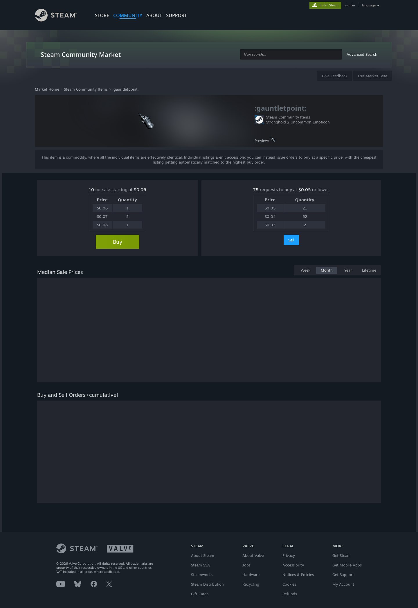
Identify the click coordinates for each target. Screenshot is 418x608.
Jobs (246, 565)
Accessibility (293, 565)
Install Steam (329, 5)
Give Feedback (334, 75)
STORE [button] (102, 15)
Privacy (288, 555)
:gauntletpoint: (125, 89)
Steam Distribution (207, 584)
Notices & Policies (298, 574)
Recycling (250, 584)
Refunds (289, 593)
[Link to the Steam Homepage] (60, 16)
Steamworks (201, 574)
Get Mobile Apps (347, 565)
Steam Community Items (86, 89)
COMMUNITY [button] (127, 15)
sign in (350, 5)
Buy (117, 241)
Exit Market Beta (372, 75)
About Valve (253, 555)
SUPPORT (176, 15)
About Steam (202, 555)
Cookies (289, 584)
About (154, 15)
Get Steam (341, 555)
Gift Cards (199, 593)
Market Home (47, 89)
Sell (291, 240)
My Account (343, 584)
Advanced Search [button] (362, 54)
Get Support (343, 574)
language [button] (369, 5)
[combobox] (291, 54)
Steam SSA (200, 565)
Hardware (251, 574)
